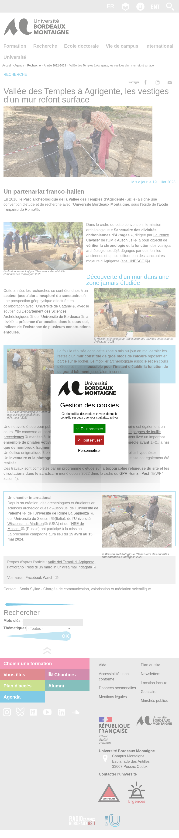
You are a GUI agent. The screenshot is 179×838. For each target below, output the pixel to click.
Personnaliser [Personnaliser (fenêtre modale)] (89, 450)
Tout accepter (89, 429)
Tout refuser (89, 440)
